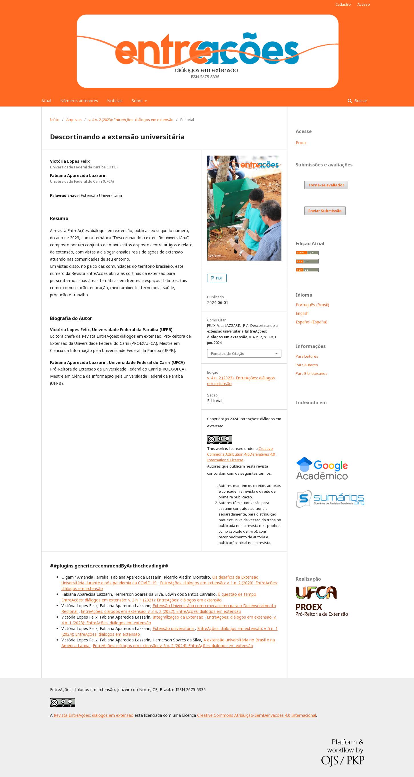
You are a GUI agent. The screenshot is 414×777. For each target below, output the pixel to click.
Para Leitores (307, 356)
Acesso (363, 4)
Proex (301, 142)
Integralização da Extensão (179, 617)
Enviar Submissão (325, 210)
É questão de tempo (237, 594)
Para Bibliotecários (311, 373)
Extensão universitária (174, 628)
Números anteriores (79, 100)
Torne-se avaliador (326, 185)
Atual (46, 100)
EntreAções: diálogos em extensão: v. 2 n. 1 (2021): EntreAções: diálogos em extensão (141, 600)
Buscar (360, 100)
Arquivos (74, 119)
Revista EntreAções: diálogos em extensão (93, 715)
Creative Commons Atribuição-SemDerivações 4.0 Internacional (256, 715)
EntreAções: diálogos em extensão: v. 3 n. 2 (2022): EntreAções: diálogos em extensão (161, 611)
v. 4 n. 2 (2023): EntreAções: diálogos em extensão (131, 119)
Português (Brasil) (312, 304)
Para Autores (307, 364)
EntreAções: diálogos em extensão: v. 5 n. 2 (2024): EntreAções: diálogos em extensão (173, 645)
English (302, 313)
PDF (219, 278)
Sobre (138, 100)
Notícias (115, 100)
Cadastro (343, 4)
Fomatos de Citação (227, 353)
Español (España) (311, 322)
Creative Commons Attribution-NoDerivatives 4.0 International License (241, 454)
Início (54, 119)
